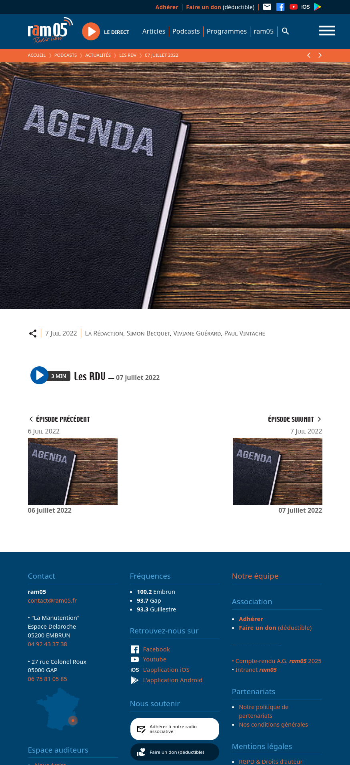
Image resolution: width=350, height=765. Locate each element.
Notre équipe (255, 576)
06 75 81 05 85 (47, 679)
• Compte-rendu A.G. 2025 (277, 661)
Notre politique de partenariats (263, 711)
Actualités (98, 55)
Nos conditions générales (273, 724)
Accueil (37, 55)
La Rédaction (104, 333)
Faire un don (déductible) (177, 752)
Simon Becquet (148, 333)
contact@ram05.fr (52, 600)
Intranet (256, 669)
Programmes (227, 31)
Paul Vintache (244, 333)
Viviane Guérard (197, 333)
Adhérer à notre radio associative (173, 728)
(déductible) (220, 7)
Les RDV (127, 55)
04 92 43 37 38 (47, 644)
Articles (154, 31)
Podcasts (186, 31)
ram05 (264, 31)
